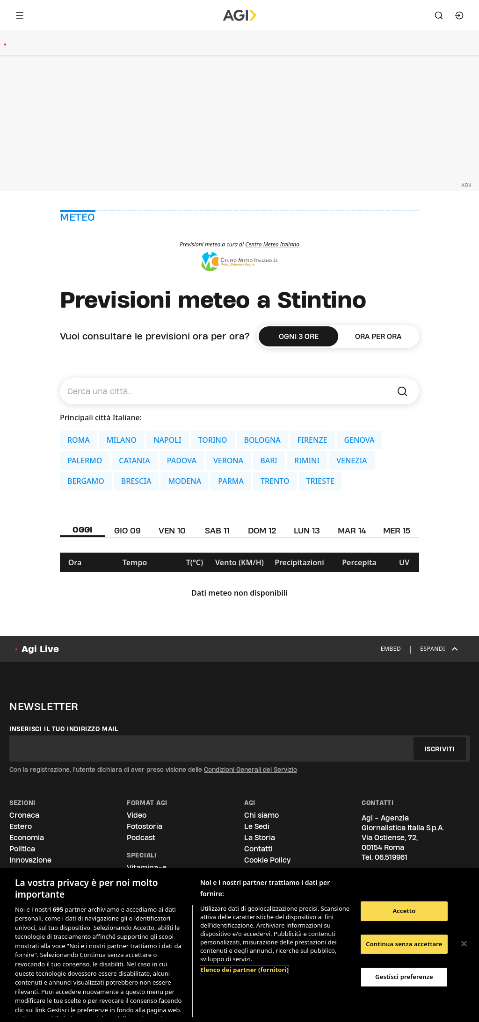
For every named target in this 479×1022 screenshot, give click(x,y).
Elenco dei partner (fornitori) (244, 969)
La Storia (259, 837)
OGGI (83, 529)
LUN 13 (307, 530)
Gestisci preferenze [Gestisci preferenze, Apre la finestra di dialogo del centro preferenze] (404, 976)
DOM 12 (262, 530)
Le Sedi (256, 826)
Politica (22, 848)
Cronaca (24, 815)
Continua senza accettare (404, 944)
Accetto (403, 911)
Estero (20, 826)
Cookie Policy (267, 860)
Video (136, 815)
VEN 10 (172, 530)
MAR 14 (352, 530)
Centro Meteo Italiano (272, 244)
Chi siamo (261, 815)
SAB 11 (217, 530)
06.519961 (391, 857)
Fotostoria (144, 826)
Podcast (141, 837)
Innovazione (30, 860)
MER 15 (396, 530)
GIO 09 (127, 530)
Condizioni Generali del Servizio (250, 769)
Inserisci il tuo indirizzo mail (63, 729)
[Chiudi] (464, 944)
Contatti (258, 848)
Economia (26, 837)
